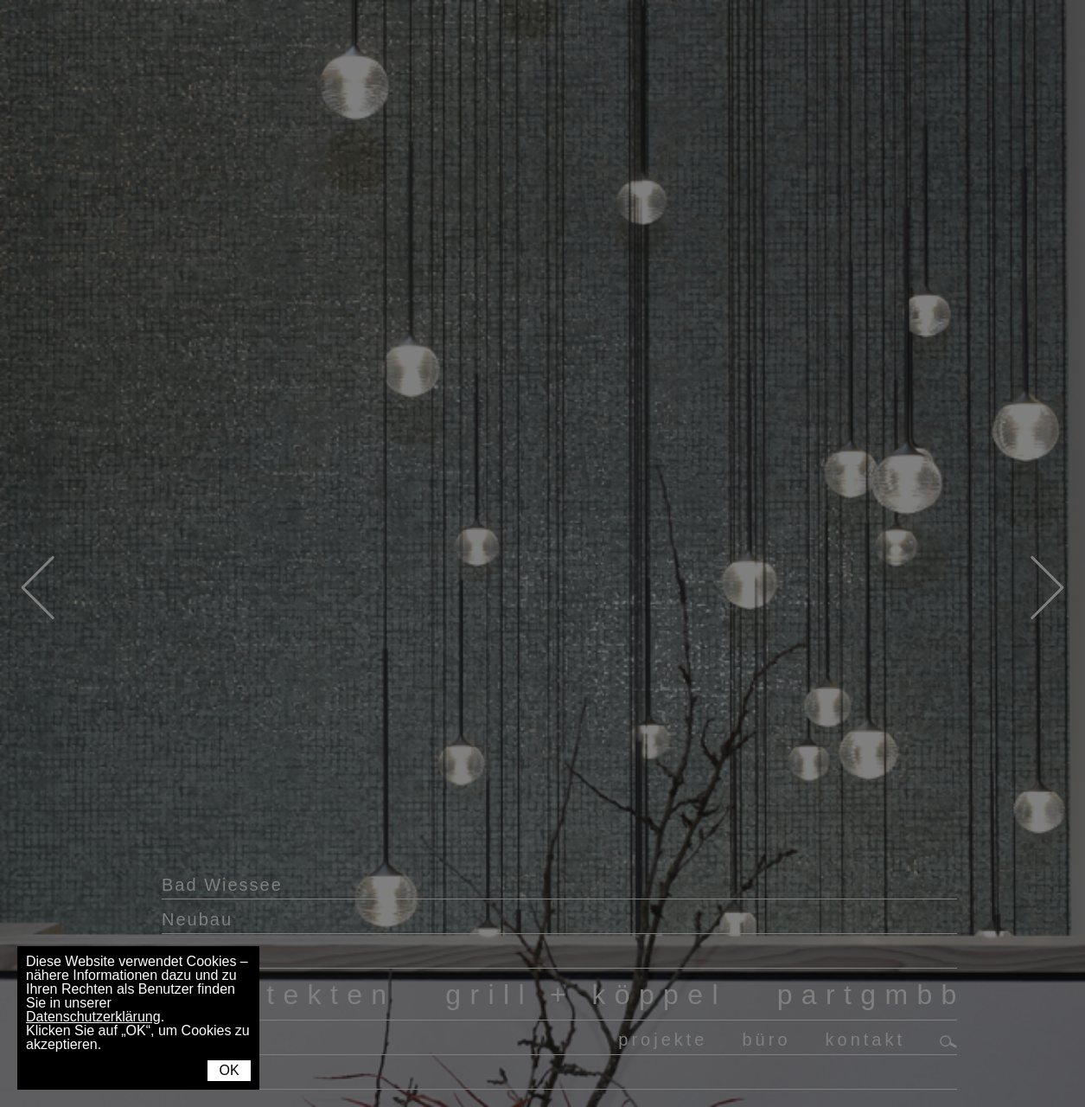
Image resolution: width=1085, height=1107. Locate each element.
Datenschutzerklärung (93, 1016)
